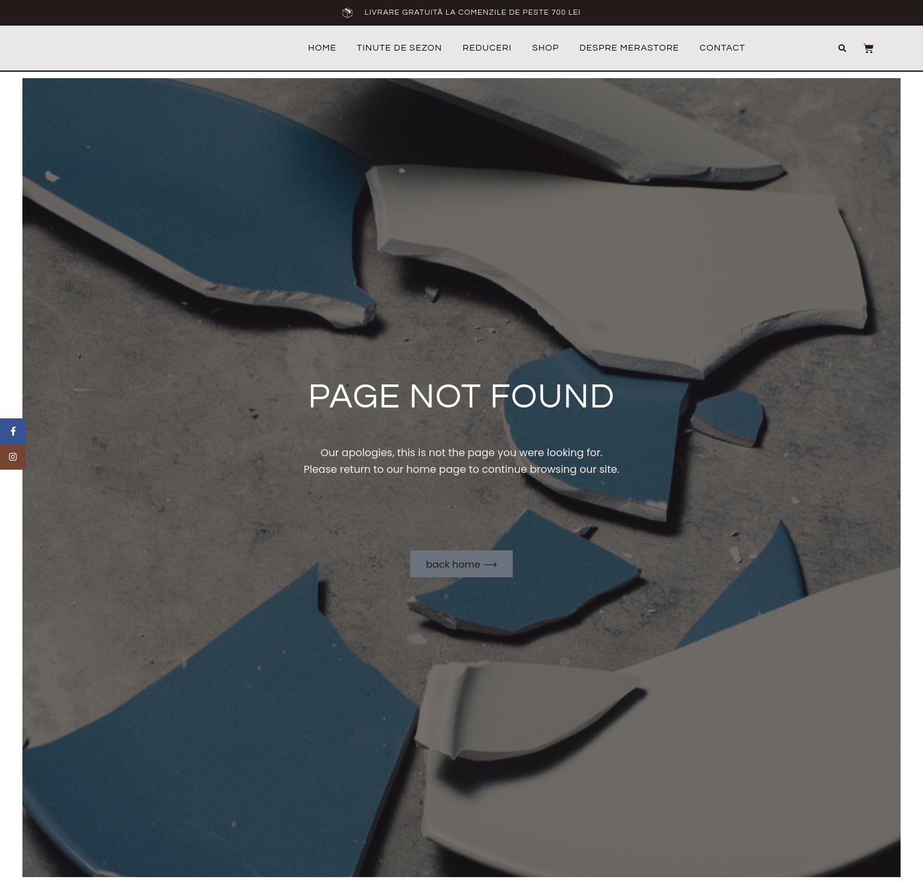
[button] (853, 49)
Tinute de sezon (399, 48)
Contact (722, 48)
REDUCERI (487, 48)
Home (322, 48)
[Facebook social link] (13, 431)
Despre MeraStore (629, 48)
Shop (545, 48)
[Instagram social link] (13, 457)
